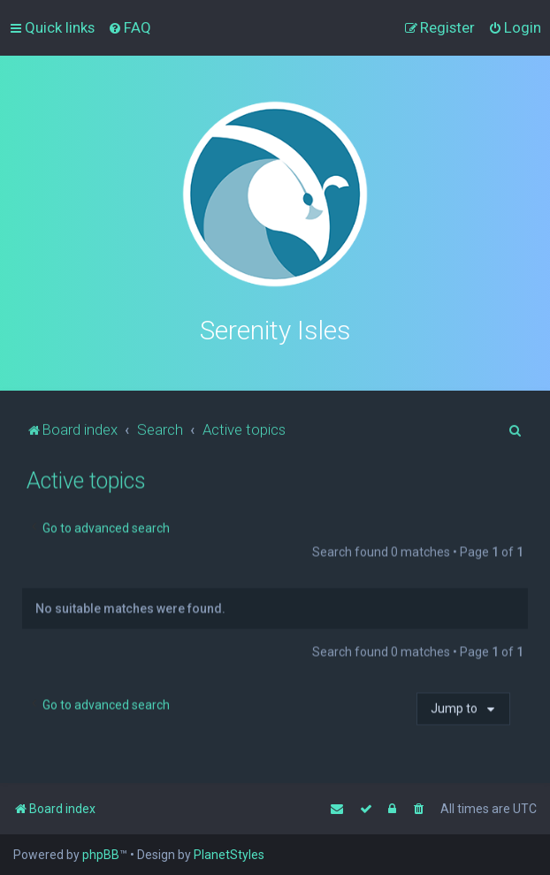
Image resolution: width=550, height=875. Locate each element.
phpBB (100, 855)
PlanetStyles (229, 855)
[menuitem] (129, 27)
